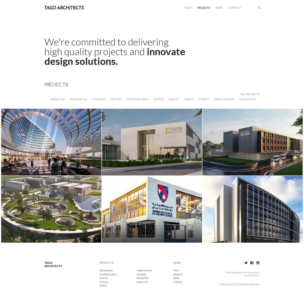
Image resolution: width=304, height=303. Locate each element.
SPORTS (204, 99)
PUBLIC (189, 99)
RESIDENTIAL (79, 99)
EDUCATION (247, 99)
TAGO (188, 7)
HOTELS (159, 99)
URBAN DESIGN (224, 99)
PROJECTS (203, 7)
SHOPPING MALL (137, 99)
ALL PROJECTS (250, 94)
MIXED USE (58, 99)
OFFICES (116, 99)
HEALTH (174, 99)
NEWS (219, 7)
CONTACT (235, 7)
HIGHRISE (99, 99)
